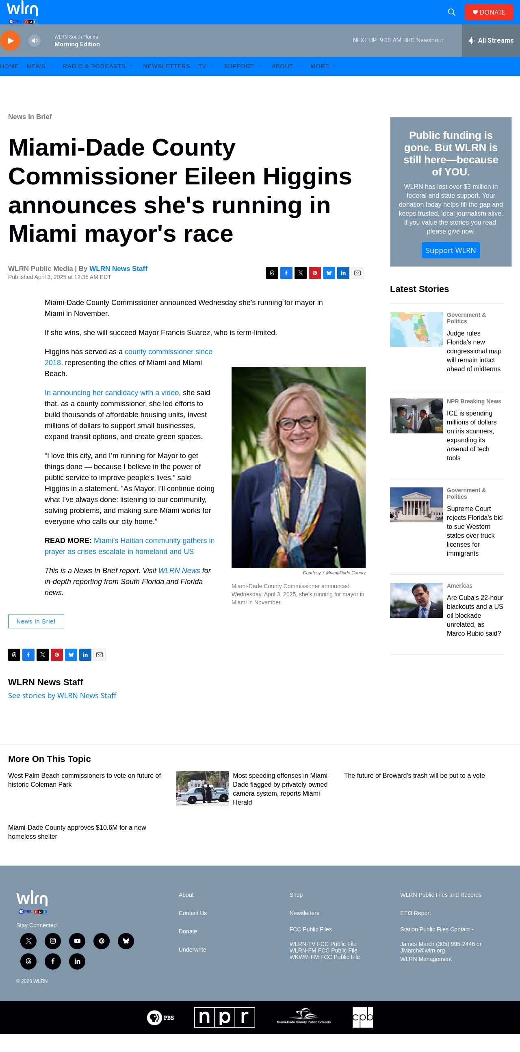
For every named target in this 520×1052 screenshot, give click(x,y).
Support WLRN (451, 268)
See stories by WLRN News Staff (62, 714)
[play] (10, 59)
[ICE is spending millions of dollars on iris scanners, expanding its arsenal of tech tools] (416, 434)
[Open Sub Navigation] (51, 84)
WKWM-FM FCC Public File (325, 975)
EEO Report (415, 932)
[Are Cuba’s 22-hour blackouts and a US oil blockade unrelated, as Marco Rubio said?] (416, 618)
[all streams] (491, 59)
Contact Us (193, 932)
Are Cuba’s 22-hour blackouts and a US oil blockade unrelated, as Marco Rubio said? (475, 634)
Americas (459, 604)
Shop (296, 913)
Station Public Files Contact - (436, 948)
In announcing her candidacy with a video (112, 411)
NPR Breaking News (474, 419)
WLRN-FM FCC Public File (324, 969)
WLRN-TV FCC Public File (323, 962)
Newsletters (166, 84)
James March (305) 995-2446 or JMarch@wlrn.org (440, 965)
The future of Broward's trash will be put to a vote (414, 793)
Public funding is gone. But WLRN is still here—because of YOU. (450, 171)
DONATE (497, 21)
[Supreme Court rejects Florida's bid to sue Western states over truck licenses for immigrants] (416, 523)
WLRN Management (426, 977)
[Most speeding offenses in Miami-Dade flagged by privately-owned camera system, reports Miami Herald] (202, 807)
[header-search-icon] (455, 21)
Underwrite (192, 968)
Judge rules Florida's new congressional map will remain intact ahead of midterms (474, 369)
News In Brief (30, 135)
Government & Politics (466, 336)
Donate (188, 950)
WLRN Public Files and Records (440, 913)
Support (239, 84)
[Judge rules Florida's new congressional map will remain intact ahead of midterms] (416, 347)
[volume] (34, 59)
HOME (9, 84)
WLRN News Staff (118, 287)
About (282, 84)
